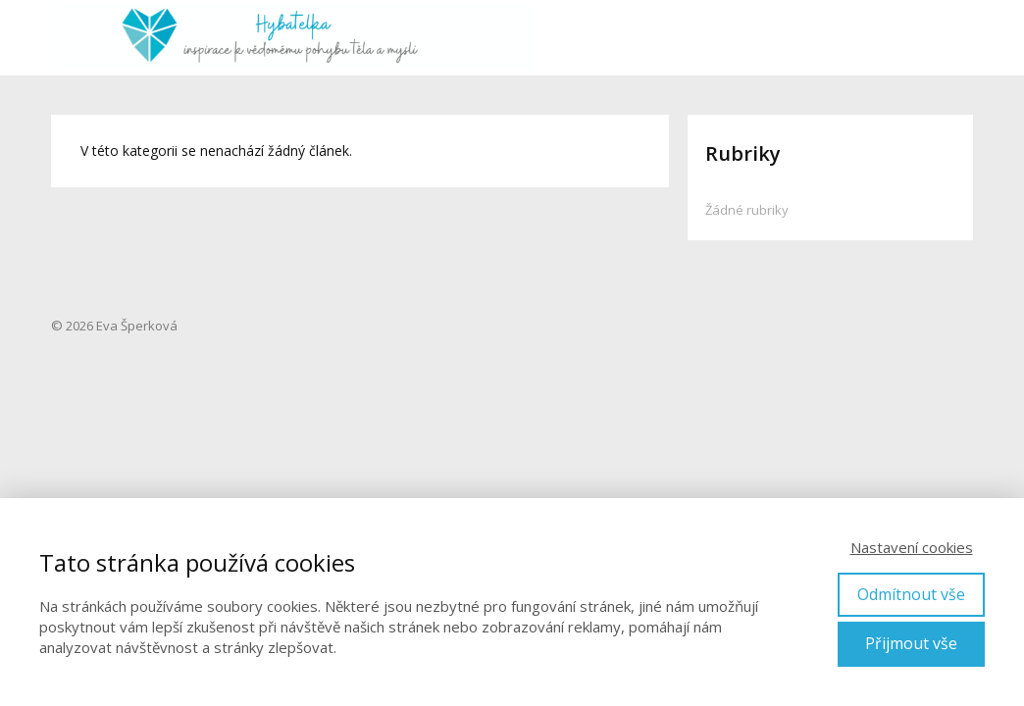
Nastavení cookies (911, 547)
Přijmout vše (911, 643)
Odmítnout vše (911, 594)
